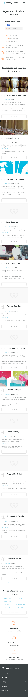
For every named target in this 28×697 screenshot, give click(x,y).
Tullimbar (7, 607)
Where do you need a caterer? (13, 21)
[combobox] (14, 25)
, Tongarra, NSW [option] (11, 32)
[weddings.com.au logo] (10, 3)
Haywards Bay (7, 598)
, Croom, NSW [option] (11, 28)
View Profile (14, 116)
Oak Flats (20, 598)
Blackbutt (7, 604)
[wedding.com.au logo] (10, 669)
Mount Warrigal (20, 604)
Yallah (20, 601)
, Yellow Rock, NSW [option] (12, 41)
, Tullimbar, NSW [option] (11, 35)
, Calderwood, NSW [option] (12, 38)
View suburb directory (14, 613)
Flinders (20, 607)
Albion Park (7, 601)
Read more (4, 106)
